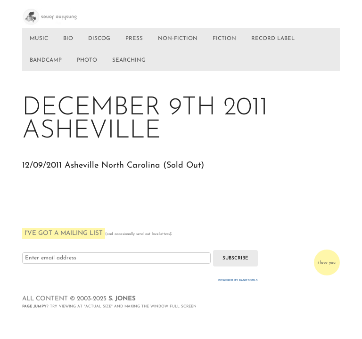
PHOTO (87, 60)
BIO (68, 38)
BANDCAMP (46, 60)
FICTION (224, 38)
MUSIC (39, 38)
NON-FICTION (177, 38)
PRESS (134, 38)
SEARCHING (129, 60)
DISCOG (99, 38)
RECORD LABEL (273, 38)
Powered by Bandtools (238, 280)
